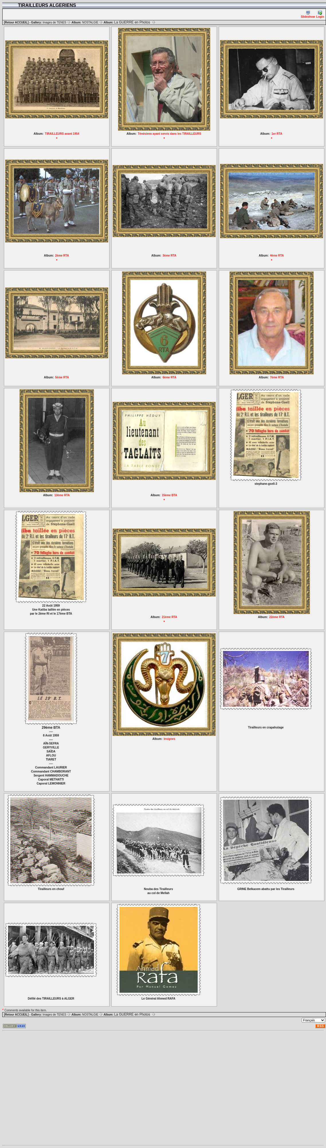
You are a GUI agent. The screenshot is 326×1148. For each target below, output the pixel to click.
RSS (320, 1026)
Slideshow (308, 14)
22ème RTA (277, 617)
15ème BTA (169, 495)
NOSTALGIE (92, 22)
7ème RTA (277, 377)
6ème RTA (169, 377)
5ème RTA (62, 377)
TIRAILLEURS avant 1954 (62, 133)
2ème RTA (62, 255)
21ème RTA (169, 617)
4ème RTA (277, 255)
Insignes (169, 738)
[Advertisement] (56, 1088)
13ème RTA (62, 495)
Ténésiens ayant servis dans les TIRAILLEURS (169, 133)
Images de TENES (57, 22)
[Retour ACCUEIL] (16, 22)
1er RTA (277, 133)
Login (320, 14)
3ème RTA (169, 255)
